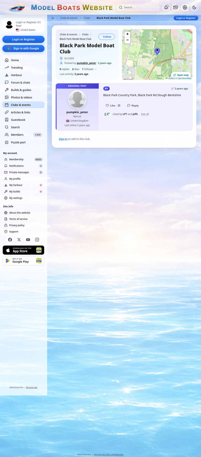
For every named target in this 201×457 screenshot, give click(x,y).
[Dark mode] (194, 7)
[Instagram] (37, 239)
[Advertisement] (23, 326)
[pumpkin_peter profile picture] (77, 99)
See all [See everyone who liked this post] (145, 114)
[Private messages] (175, 7)
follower (89, 69)
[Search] (140, 7)
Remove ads (31, 387)
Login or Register (23, 39)
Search (12, 127)
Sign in (63, 139)
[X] (19, 239)
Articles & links (17, 112)
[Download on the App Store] (23, 250)
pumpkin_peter (86, 63)
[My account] (185, 7)
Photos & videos (18, 97)
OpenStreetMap (184, 78)
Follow (107, 36)
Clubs (87, 18)
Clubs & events (18, 105)
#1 (106, 88)
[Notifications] (166, 7)
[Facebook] (10, 239)
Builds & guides (18, 90)
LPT (125, 114)
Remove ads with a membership (109, 454)
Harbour (13, 75)
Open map (181, 75)
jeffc (135, 114)
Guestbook (15, 120)
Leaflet (169, 78)
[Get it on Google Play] (23, 260)
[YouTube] (28, 239)
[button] (157, 51)
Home (12, 60)
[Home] (53, 18)
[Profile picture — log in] (9, 24)
